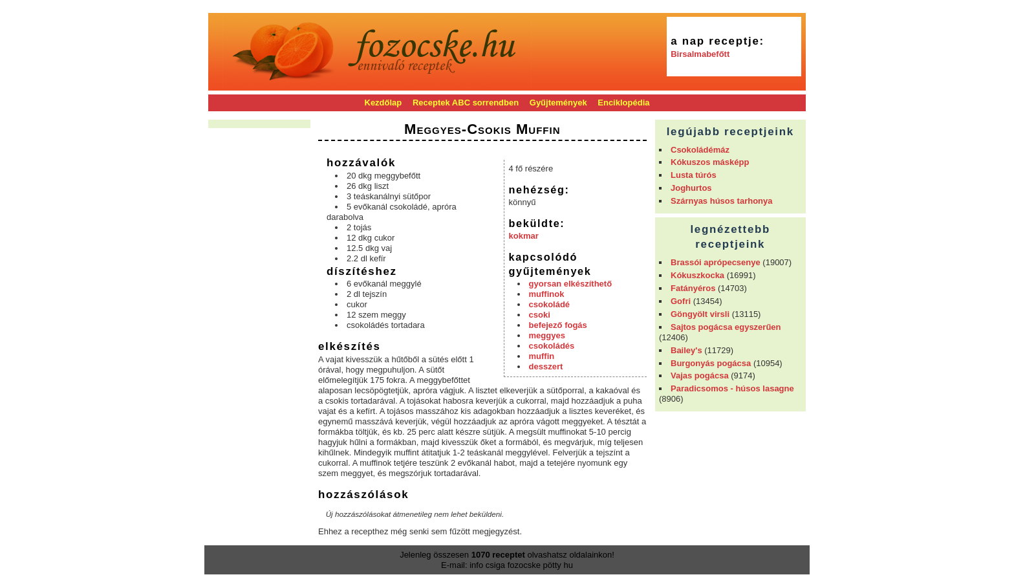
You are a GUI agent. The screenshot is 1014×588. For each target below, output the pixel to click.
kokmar (524, 236)
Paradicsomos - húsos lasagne (732, 388)
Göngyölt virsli (700, 314)
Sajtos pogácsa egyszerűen (726, 327)
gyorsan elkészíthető (570, 284)
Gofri (681, 301)
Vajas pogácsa (700, 375)
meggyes (547, 335)
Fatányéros (693, 288)
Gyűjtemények (558, 102)
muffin (542, 356)
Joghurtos (691, 188)
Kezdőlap (383, 102)
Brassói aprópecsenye (715, 262)
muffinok (547, 294)
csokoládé (549, 304)
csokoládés (552, 346)
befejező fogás (558, 325)
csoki (539, 315)
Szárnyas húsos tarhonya (722, 201)
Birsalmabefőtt (700, 54)
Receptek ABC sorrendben (466, 102)
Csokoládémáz (700, 150)
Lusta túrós (694, 175)
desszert (546, 366)
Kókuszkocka (697, 275)
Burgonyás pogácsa (711, 363)
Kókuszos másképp (710, 162)
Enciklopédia (623, 102)
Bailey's (686, 350)
